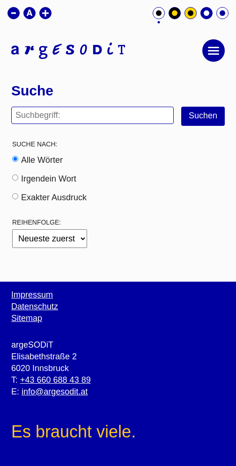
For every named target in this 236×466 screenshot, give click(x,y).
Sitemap (26, 318)
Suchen (203, 115)
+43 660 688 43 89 (55, 380)
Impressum (32, 294)
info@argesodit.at (55, 391)
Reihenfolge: (36, 222)
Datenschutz (34, 306)
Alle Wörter (42, 160)
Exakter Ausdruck (54, 197)
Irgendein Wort (48, 178)
